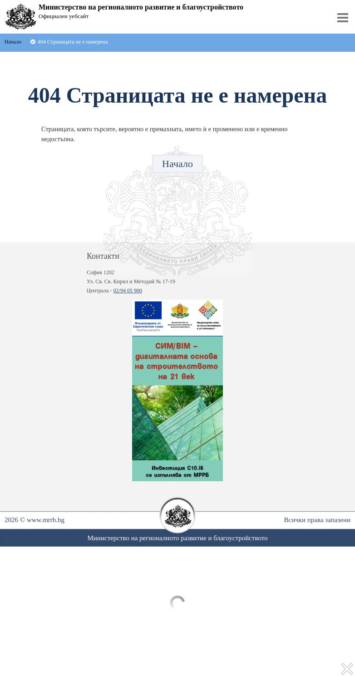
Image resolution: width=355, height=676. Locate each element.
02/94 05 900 (127, 290)
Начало (177, 163)
